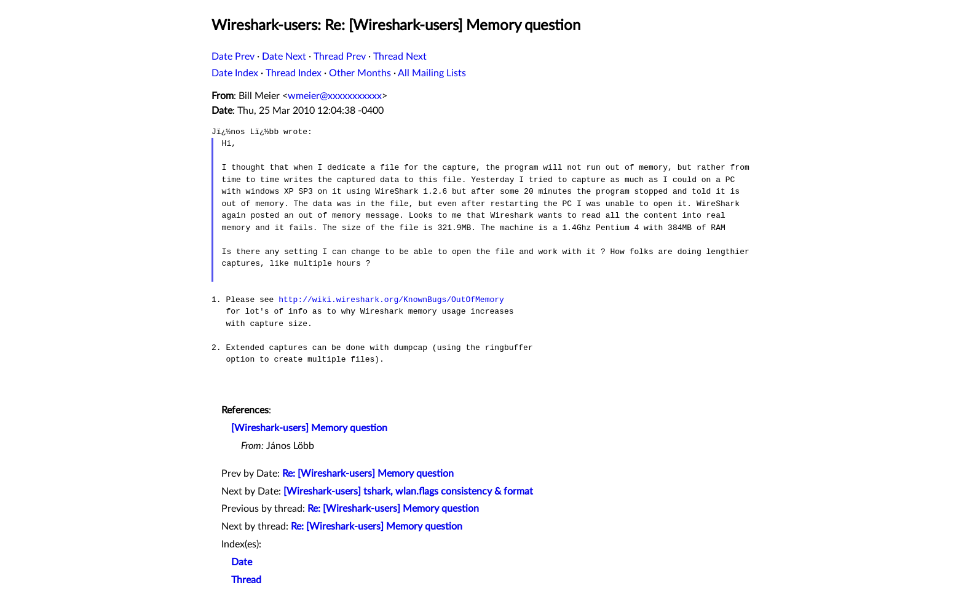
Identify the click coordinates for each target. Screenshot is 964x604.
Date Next (284, 57)
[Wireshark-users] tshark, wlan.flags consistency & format (408, 491)
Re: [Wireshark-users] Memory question (368, 474)
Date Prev (233, 57)
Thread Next (400, 57)
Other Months (360, 73)
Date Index (234, 73)
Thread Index (294, 73)
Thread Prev (340, 57)
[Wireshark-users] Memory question (309, 428)
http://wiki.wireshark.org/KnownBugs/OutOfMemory (391, 299)
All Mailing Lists (432, 73)
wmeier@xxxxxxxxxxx (335, 96)
